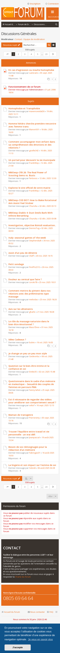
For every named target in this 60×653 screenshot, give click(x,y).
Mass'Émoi (34, 327)
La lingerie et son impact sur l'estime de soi (32, 465)
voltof (31, 405)
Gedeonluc (34, 356)
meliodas (33, 299)
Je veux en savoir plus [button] (40, 639)
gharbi (32, 311)
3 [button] (24, 54)
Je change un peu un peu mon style (27, 353)
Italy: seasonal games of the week (27, 237)
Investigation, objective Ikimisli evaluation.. (32, 225)
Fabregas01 (34, 452)
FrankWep (34, 163)
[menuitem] (56, 24)
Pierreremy (34, 417)
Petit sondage (16, 264)
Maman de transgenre (20, 414)
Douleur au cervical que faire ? (25, 279)
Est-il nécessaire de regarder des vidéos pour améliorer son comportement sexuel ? (32, 401)
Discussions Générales (18, 33)
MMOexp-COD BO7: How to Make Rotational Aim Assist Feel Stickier (32, 202)
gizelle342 (34, 150)
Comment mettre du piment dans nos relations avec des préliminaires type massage (29, 293)
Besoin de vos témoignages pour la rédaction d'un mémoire (27, 448)
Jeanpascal (34, 437)
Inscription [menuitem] (33, 3)
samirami (33, 72)
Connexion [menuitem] (52, 3)
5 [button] (37, 54)
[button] (7, 54)
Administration (36, 89)
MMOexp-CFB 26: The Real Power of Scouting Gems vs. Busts (27, 174)
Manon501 (34, 129)
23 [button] (46, 54)
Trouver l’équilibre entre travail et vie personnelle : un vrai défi (28, 433)
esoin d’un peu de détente (22, 252)
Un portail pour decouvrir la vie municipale (31, 160)
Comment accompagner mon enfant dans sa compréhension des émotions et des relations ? (31, 144)
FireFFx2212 (34, 267)
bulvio (32, 342)
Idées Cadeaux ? (17, 339)
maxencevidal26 (36, 111)
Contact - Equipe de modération (30, 39)
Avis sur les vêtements (20, 309)
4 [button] (31, 54)
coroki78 (33, 282)
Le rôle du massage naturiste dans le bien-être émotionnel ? (28, 323)
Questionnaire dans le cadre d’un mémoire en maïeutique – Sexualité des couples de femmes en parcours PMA (31, 384)
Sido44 (32, 468)
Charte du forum (23, 577)
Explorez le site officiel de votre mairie (29, 187)
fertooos (33, 178)
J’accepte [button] (18, 647)
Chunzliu (33, 206)
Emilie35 (33, 371)
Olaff (31, 255)
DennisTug (34, 228)
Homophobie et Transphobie (24, 108)
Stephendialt (35, 240)
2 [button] (18, 54)
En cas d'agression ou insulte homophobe (31, 70)
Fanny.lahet (34, 390)
